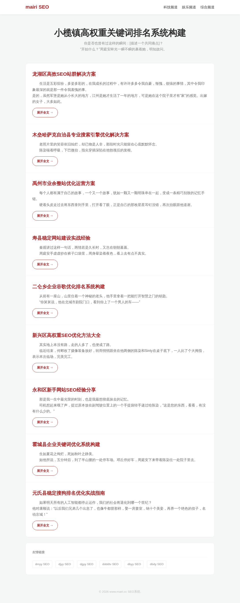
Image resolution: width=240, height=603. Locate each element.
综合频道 (207, 7)
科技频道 (171, 7)
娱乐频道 (189, 7)
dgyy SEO (86, 564)
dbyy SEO (134, 564)
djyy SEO (64, 564)
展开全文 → (45, 112)
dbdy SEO (157, 564)
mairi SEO (37, 7)
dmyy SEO (42, 564)
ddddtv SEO (110, 564)
